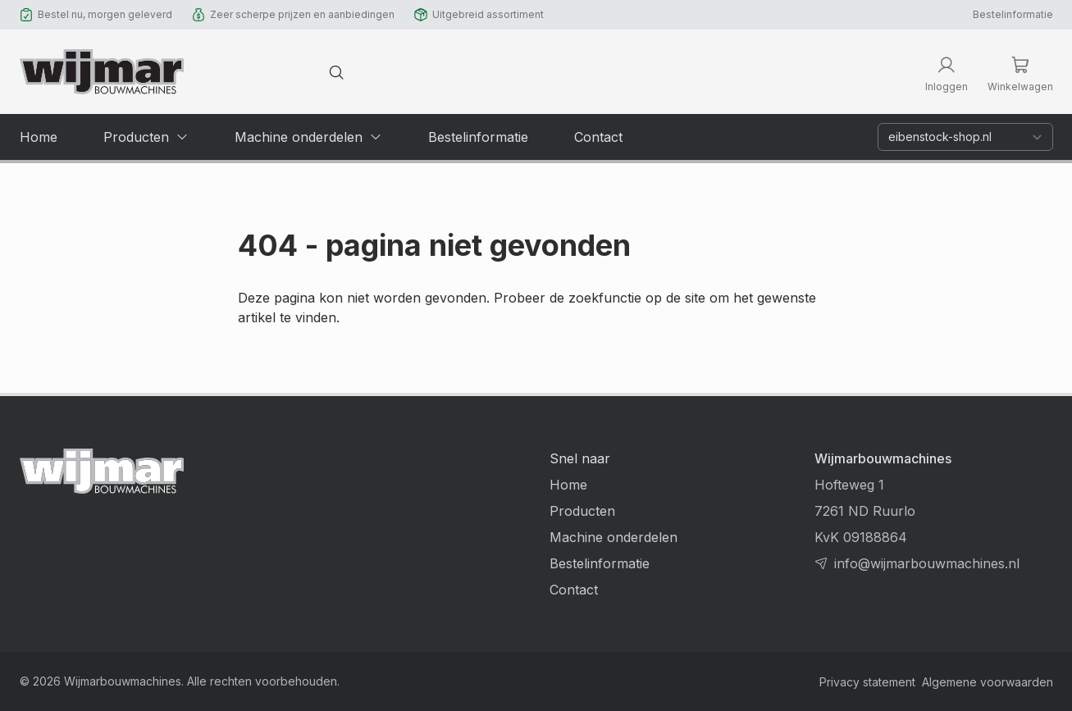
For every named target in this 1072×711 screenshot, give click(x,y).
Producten (582, 511)
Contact (574, 589)
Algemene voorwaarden (987, 682)
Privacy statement (867, 682)
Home (568, 484)
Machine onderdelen (613, 537)
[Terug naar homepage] (102, 71)
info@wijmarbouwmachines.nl (927, 563)
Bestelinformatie (1013, 14)
